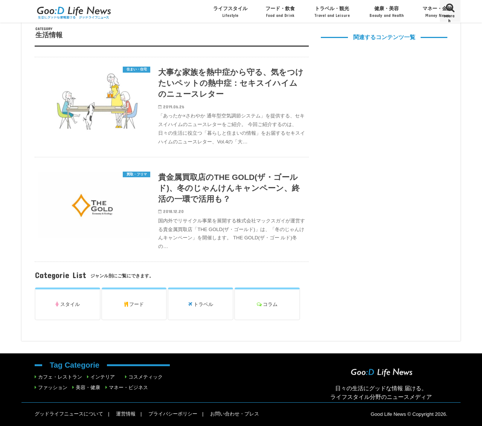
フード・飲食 (280, 12)
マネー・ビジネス (128, 387)
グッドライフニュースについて (69, 414)
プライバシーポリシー (172, 414)
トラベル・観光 (332, 12)
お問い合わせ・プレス (234, 414)
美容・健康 (88, 387)
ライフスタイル (230, 12)
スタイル (67, 304)
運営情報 (126, 414)
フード (134, 304)
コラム (267, 304)
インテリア (102, 377)
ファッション (52, 387)
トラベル (200, 304)
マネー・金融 (437, 12)
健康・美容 (386, 12)
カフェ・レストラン (60, 377)
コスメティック (145, 377)
